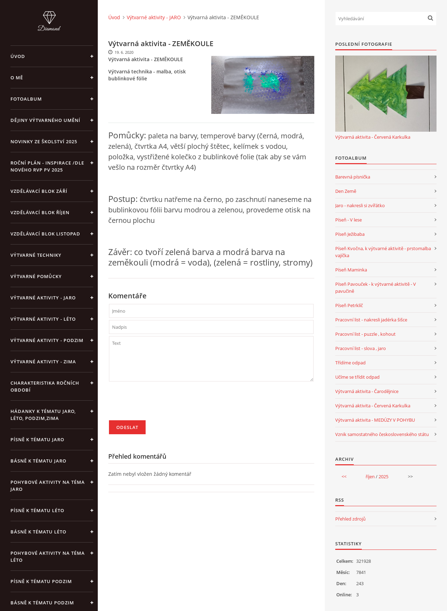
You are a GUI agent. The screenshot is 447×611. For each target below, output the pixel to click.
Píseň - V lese (348, 220)
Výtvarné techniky (35, 255)
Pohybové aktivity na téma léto (47, 556)
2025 (383, 476)
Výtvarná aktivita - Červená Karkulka (372, 137)
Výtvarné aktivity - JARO (43, 297)
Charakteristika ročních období (44, 386)
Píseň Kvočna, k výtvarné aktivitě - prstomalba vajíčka (383, 252)
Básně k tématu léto (38, 532)
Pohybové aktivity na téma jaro (47, 485)
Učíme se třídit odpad (357, 377)
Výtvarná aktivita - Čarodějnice (366, 391)
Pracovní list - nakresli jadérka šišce (371, 320)
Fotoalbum (26, 99)
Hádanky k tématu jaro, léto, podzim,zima (43, 414)
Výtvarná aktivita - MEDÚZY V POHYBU (375, 420)
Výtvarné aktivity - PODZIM (46, 340)
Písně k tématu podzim (41, 581)
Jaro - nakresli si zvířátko (360, 205)
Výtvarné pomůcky (36, 276)
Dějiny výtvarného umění (45, 120)
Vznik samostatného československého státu (382, 434)
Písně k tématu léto (37, 510)
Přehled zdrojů (350, 519)
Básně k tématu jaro (38, 461)
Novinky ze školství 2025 (43, 141)
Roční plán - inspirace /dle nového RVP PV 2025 (47, 166)
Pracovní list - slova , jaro (360, 348)
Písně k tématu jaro (37, 439)
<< (344, 476)
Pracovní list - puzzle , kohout (365, 334)
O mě (16, 77)
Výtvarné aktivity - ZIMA (43, 361)
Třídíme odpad (350, 362)
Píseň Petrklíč (349, 305)
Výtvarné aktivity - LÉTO (43, 319)
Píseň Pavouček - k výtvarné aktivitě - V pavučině (375, 287)
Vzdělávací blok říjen (39, 212)
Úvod (17, 56)
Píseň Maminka (351, 270)
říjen (370, 476)
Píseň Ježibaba (350, 234)
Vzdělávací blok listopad (45, 234)
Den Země (345, 191)
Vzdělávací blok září (38, 191)
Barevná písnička (352, 177)
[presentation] (162, 403)
